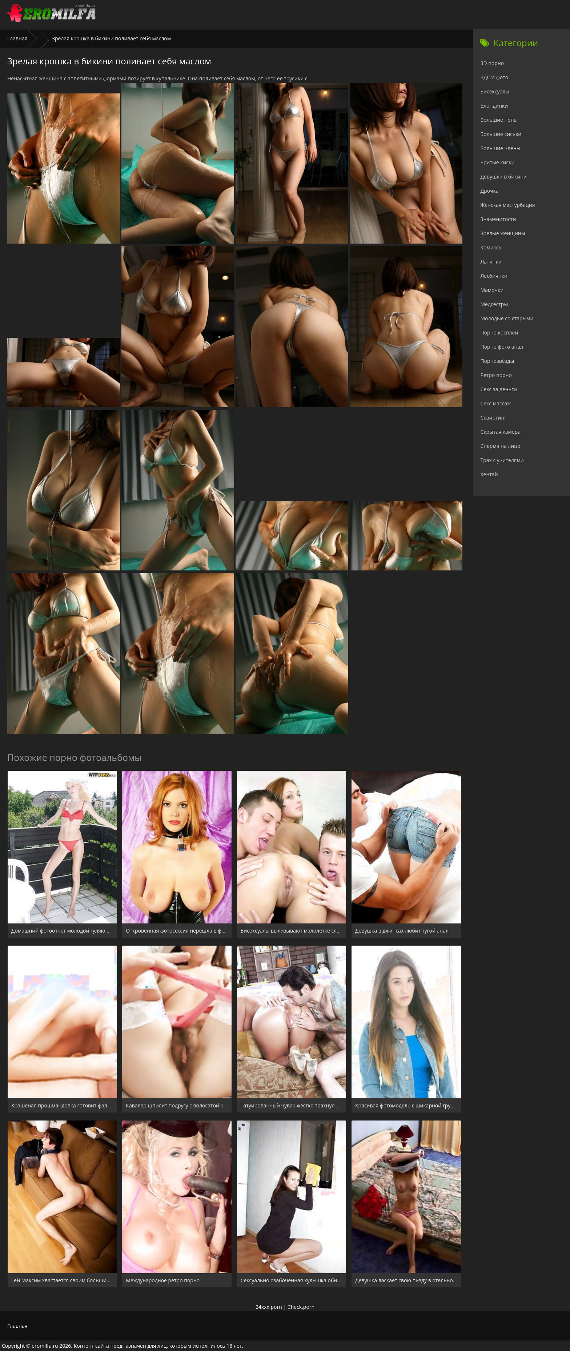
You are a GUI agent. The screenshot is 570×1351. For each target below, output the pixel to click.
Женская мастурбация (507, 204)
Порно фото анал (501, 346)
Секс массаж (495, 403)
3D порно (492, 63)
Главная (17, 38)
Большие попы (499, 119)
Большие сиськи (500, 134)
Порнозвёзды (497, 360)
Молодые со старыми (506, 318)
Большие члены (500, 148)
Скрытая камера (500, 431)
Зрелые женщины (502, 233)
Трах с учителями (501, 460)
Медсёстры (494, 304)
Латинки (490, 261)
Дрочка (489, 190)
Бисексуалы (494, 91)
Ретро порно (495, 375)
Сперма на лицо (500, 445)
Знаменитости (498, 219)
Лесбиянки (493, 275)
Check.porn (301, 1306)
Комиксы (491, 247)
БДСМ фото (494, 77)
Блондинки (494, 105)
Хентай (489, 474)
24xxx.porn (269, 1306)
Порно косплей (499, 332)
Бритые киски (497, 162)
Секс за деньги (498, 389)
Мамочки (491, 289)
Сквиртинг (493, 417)
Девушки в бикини (503, 176)
